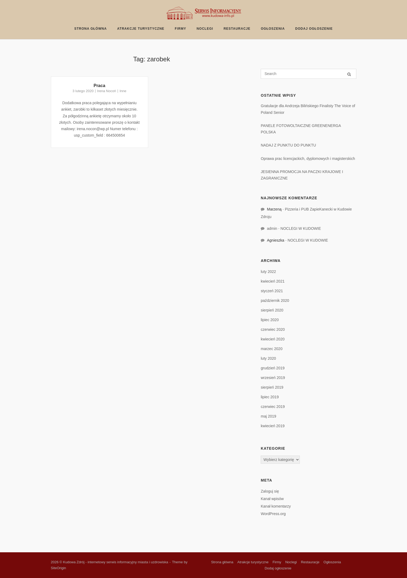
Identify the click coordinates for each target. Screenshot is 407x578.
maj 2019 (268, 416)
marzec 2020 (271, 349)
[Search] (349, 74)
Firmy (180, 29)
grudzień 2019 (273, 368)
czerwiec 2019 (273, 406)
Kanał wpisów (272, 499)
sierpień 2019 (272, 387)
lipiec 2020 (270, 320)
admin (272, 228)
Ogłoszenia (273, 29)
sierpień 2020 (272, 310)
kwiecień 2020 (273, 339)
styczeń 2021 (272, 291)
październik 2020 (275, 300)
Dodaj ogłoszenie (314, 29)
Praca (99, 85)
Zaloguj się (270, 491)
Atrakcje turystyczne (140, 29)
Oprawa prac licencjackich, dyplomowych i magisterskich (308, 158)
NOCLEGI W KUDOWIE (301, 228)
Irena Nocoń (106, 91)
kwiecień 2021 (273, 281)
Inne (123, 91)
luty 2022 (268, 271)
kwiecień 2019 (273, 426)
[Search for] (308, 74)
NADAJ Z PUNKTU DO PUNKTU (288, 145)
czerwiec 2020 (273, 329)
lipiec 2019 (270, 397)
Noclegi (205, 29)
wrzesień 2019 (273, 378)
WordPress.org (273, 514)
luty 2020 (268, 358)
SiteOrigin (58, 568)
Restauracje (236, 29)
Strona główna (90, 29)
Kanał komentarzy (276, 506)
